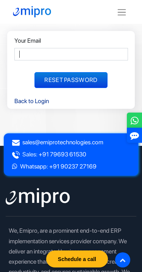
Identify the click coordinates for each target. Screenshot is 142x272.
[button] (122, 259)
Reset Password (70, 79)
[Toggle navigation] (121, 12)
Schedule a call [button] (77, 259)
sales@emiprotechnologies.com (62, 142)
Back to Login (31, 101)
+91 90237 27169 (73, 166)
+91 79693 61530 (62, 154)
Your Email (27, 40)
